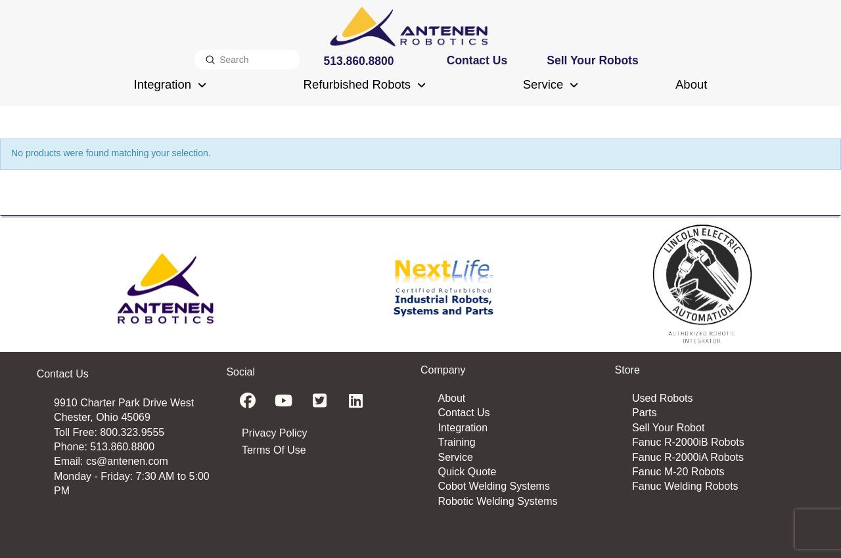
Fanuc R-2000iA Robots (688, 457)
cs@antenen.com (127, 461)
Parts (644, 412)
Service (455, 457)
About (451, 398)
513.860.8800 (122, 446)
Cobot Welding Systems (493, 486)
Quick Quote (467, 471)
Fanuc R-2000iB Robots (688, 442)
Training (456, 442)
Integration (463, 427)
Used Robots (662, 398)
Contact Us (463, 412)
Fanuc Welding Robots (685, 486)
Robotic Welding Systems (497, 501)
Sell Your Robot (668, 427)
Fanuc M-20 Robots (678, 471)
